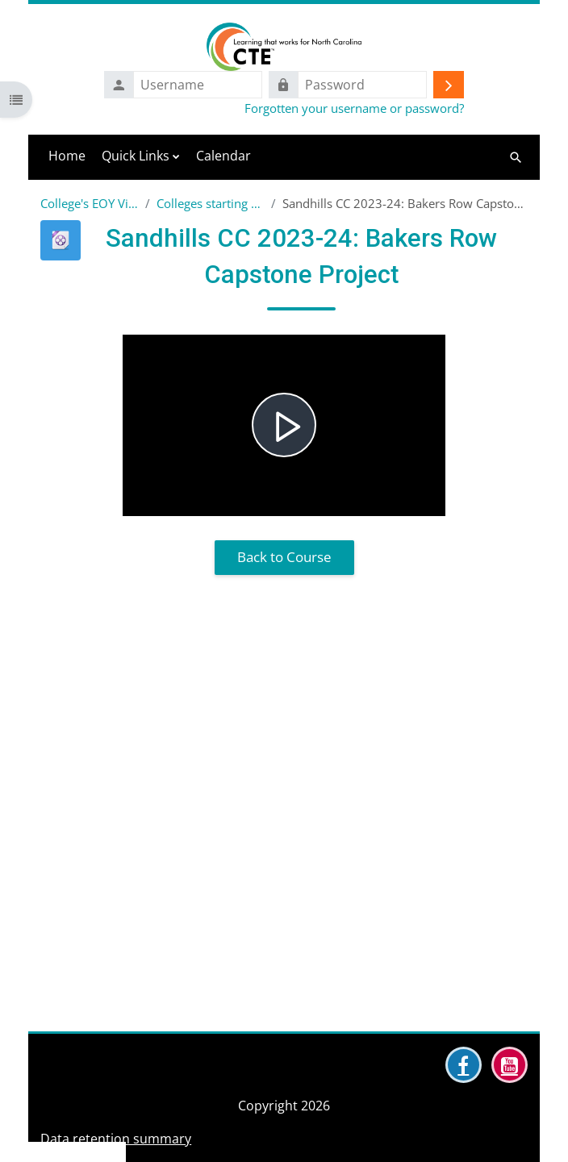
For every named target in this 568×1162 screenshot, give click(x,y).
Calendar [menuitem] (223, 156)
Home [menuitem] (67, 156)
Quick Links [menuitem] (135, 156)
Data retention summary (115, 1138)
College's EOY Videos (89, 203)
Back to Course (284, 557)
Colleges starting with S (211, 203)
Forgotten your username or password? (354, 108)
